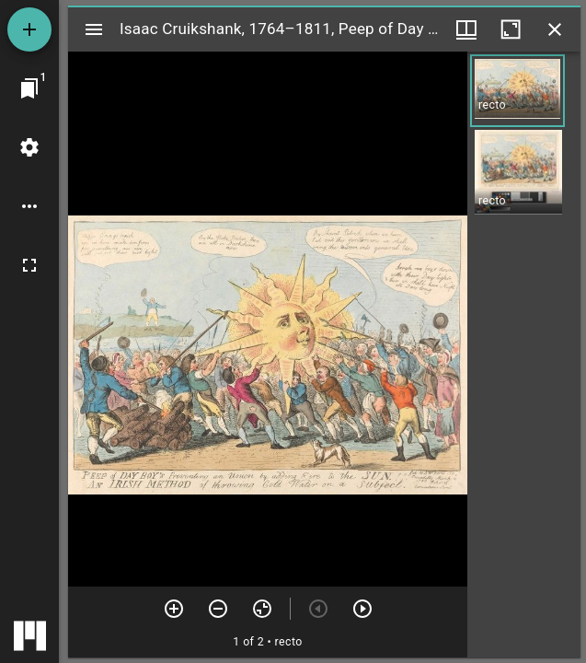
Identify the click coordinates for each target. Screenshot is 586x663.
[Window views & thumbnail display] (466, 29)
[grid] (523, 354)
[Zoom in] (174, 609)
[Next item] (362, 609)
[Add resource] (29, 29)
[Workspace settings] (29, 147)
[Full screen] (29, 265)
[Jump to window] (29, 88)
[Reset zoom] (262, 609)
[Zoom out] (218, 609)
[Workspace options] (29, 206)
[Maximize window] (510, 29)
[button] (517, 90)
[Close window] (555, 29)
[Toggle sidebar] (94, 29)
